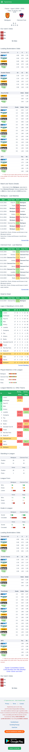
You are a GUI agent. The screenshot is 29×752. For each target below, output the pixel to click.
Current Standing (23, 365)
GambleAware (14, 722)
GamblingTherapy (14, 724)
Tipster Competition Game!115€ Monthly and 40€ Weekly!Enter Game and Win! (14, 669)
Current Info (25, 240)
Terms (14, 703)
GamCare (14, 727)
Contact (22, 703)
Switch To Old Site (15, 748)
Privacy (7, 703)
